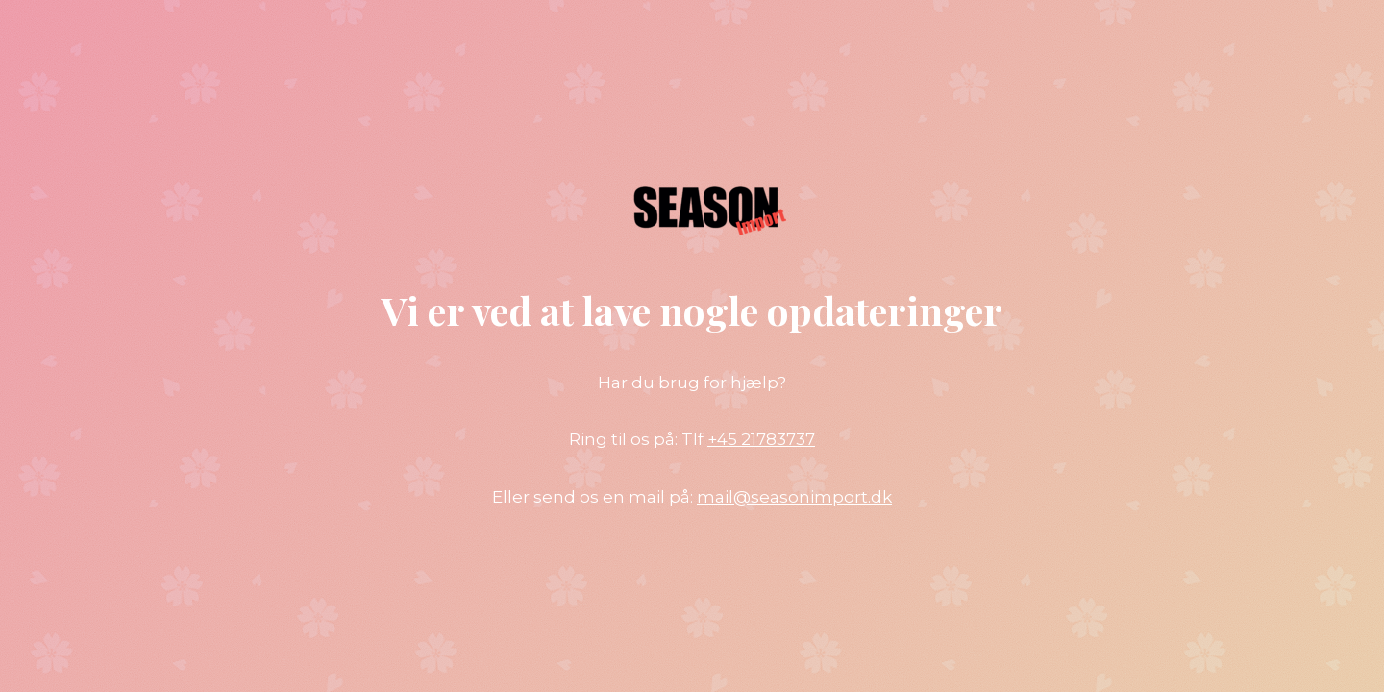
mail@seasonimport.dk (794, 497)
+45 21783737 (761, 439)
